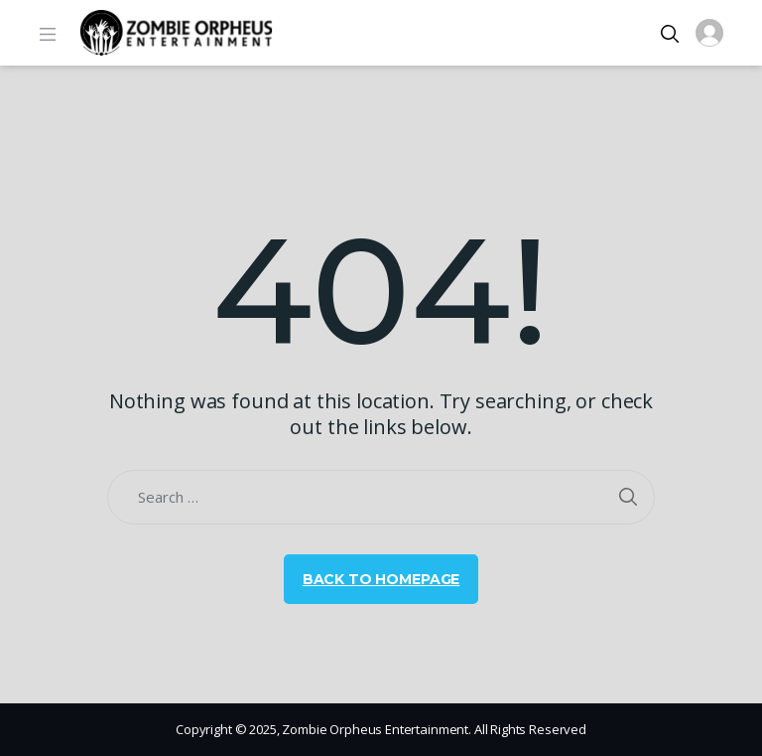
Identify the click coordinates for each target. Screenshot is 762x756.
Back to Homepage (381, 579)
